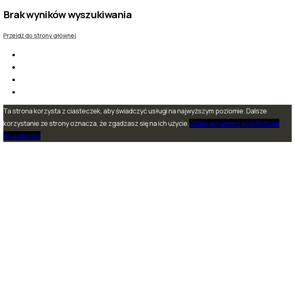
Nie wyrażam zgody (227, 123)
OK (193, 123)
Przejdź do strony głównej (39, 35)
